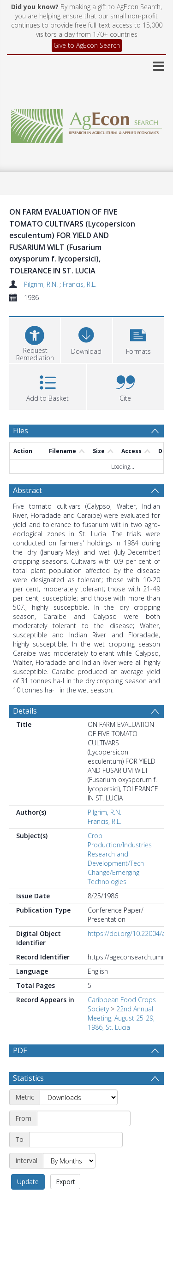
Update (28, 1203)
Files (20, 430)
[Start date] (84, 1140)
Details (25, 711)
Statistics (28, 1100)
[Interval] (69, 1183)
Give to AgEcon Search (87, 45)
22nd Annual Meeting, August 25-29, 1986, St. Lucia (121, 1018)
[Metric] (79, 1119)
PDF (20, 1050)
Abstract (27, 490)
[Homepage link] (86, 123)
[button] (138, 339)
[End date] (76, 1161)
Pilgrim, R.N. (42, 284)
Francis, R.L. (79, 284)
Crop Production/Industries (120, 840)
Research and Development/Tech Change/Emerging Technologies (116, 868)
